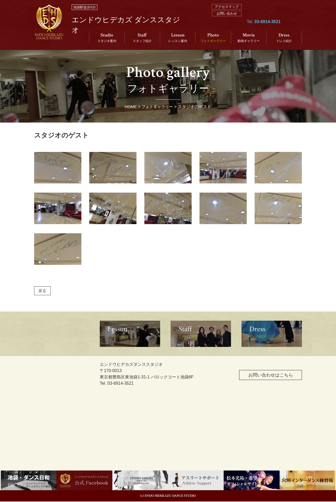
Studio (106, 37)
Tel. (264, 29)
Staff (142, 37)
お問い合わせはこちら (266, 376)
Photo (213, 37)
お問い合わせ (227, 13)
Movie (248, 37)
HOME (129, 106)
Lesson (177, 37)
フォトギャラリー (157, 106)
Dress (284, 37)
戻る (43, 291)
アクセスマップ (227, 7)
